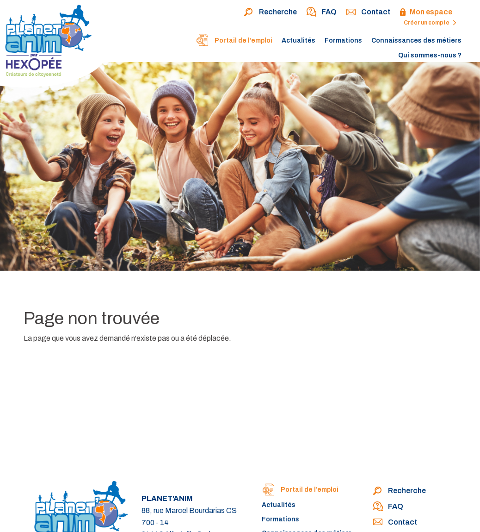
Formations (343, 40)
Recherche (270, 12)
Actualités (298, 40)
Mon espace (426, 12)
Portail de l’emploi (234, 41)
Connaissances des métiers (416, 40)
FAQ (321, 12)
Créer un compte (430, 22)
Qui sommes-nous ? (430, 55)
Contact (368, 12)
